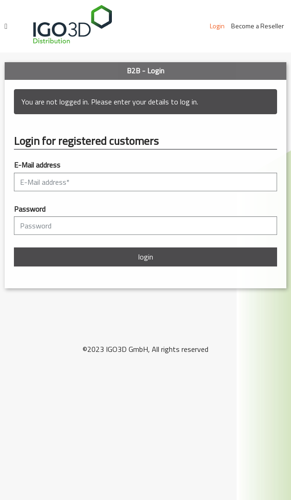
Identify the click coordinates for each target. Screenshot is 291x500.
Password (29, 209)
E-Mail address (37, 165)
